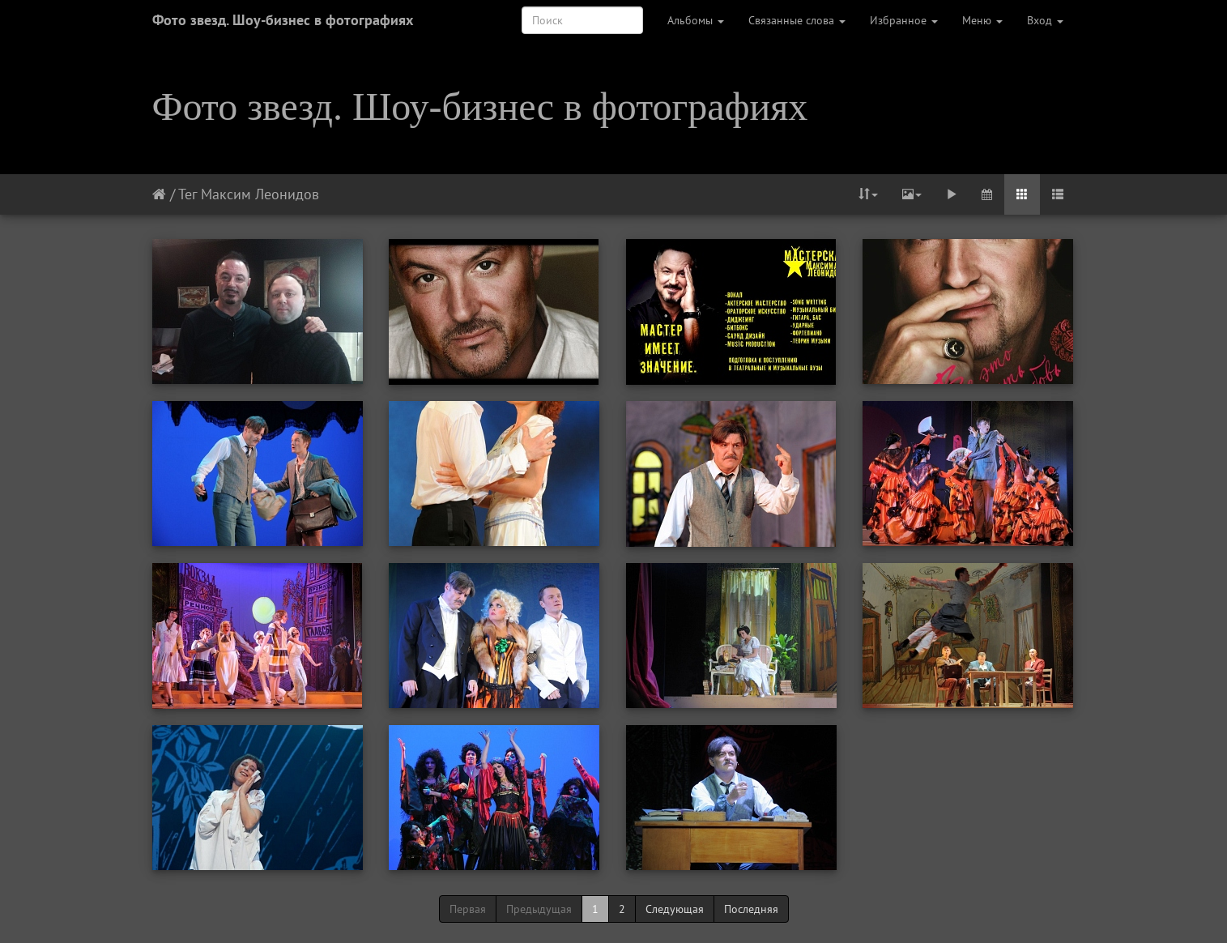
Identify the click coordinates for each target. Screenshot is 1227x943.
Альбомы (695, 20)
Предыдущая (539, 909)
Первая (467, 909)
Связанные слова (797, 20)
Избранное (904, 20)
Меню (982, 20)
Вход (1045, 20)
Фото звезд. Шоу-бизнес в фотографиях (282, 20)
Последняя (751, 909)
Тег (187, 194)
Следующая (674, 909)
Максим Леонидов (260, 194)
